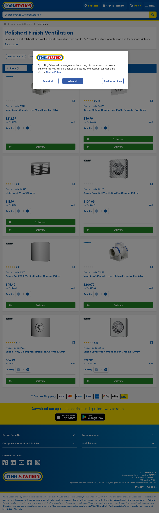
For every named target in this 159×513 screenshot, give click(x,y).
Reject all (48, 81)
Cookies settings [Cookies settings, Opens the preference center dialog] (113, 81)
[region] (80, 70)
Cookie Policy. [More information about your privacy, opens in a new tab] (53, 72)
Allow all (72, 81)
